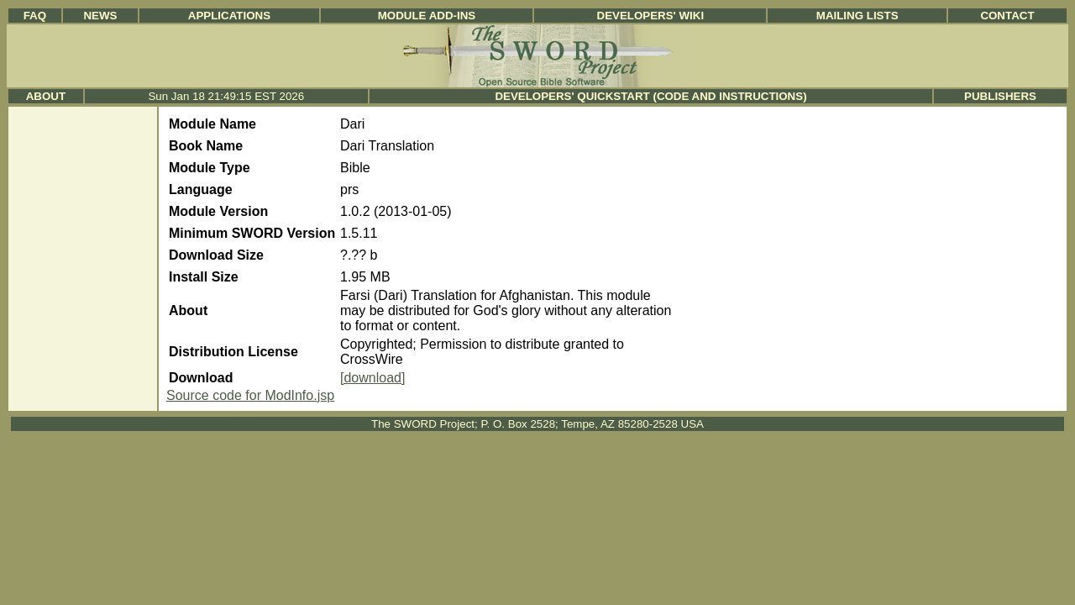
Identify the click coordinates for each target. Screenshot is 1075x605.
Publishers (1000, 96)
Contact (1007, 15)
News (100, 15)
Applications (229, 15)
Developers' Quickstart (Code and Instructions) (650, 96)
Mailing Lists (857, 15)
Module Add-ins (427, 15)
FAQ (35, 15)
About (46, 96)
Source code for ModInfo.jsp (250, 395)
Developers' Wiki (651, 15)
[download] (372, 378)
